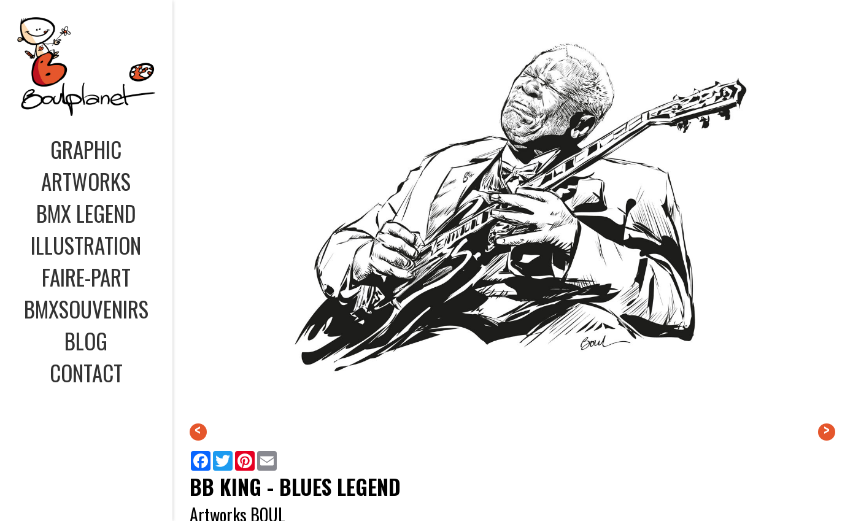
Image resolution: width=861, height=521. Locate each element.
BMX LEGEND (86, 213)
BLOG (85, 341)
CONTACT (86, 372)
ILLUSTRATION (86, 245)
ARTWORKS (86, 181)
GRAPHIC (86, 149)
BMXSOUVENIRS (86, 309)
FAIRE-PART (86, 277)
